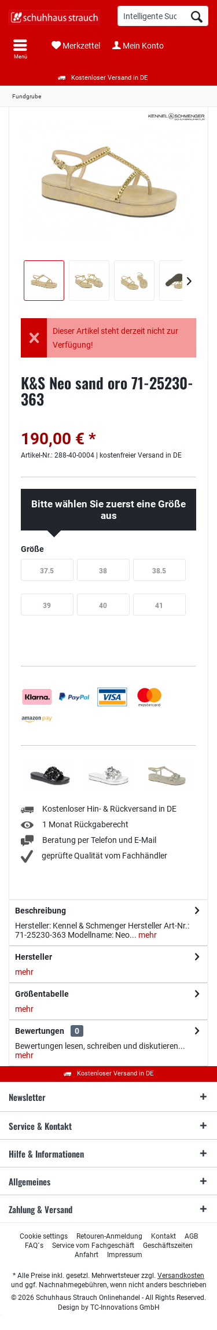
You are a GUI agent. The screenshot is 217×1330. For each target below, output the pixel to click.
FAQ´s (34, 1245)
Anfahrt (86, 1255)
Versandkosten (180, 1276)
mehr (147, 935)
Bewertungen (39, 1031)
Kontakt (163, 1236)
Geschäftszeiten (168, 1245)
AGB (191, 1236)
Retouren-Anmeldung (109, 1236)
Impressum (124, 1255)
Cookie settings (44, 1236)
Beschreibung (40, 910)
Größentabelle (42, 994)
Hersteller (33, 956)
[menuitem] (20, 49)
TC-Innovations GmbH (125, 1307)
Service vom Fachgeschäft (93, 1245)
